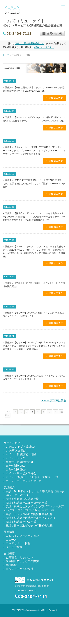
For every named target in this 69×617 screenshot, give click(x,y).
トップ (6, 55)
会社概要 (9, 553)
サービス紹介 (12, 442)
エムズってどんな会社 (19, 568)
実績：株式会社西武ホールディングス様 (30, 517)
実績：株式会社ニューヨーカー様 (26, 502)
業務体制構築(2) (16, 469)
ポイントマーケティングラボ (24, 480)
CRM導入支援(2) (16, 450)
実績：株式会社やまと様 (21, 521)
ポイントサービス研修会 (21, 473)
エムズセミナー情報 (18, 543)
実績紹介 (9, 487)
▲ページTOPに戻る (53, 400)
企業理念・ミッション (19, 557)
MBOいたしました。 (44, 47)
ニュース (11, 539)
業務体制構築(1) (16, 465)
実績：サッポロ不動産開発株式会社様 (29, 514)
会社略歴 (11, 565)
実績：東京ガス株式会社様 (22, 498)
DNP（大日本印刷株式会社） (29, 43)
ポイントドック (15, 458)
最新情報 (9, 531)
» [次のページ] (55, 411)
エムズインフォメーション (22, 535)
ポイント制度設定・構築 (21, 454)
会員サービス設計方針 (19, 461)
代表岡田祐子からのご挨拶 (22, 561)
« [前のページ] (15, 411)
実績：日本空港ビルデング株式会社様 (29, 525)
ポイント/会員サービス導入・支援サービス (32, 477)
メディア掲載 (14, 547)
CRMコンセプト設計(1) (20, 446)
